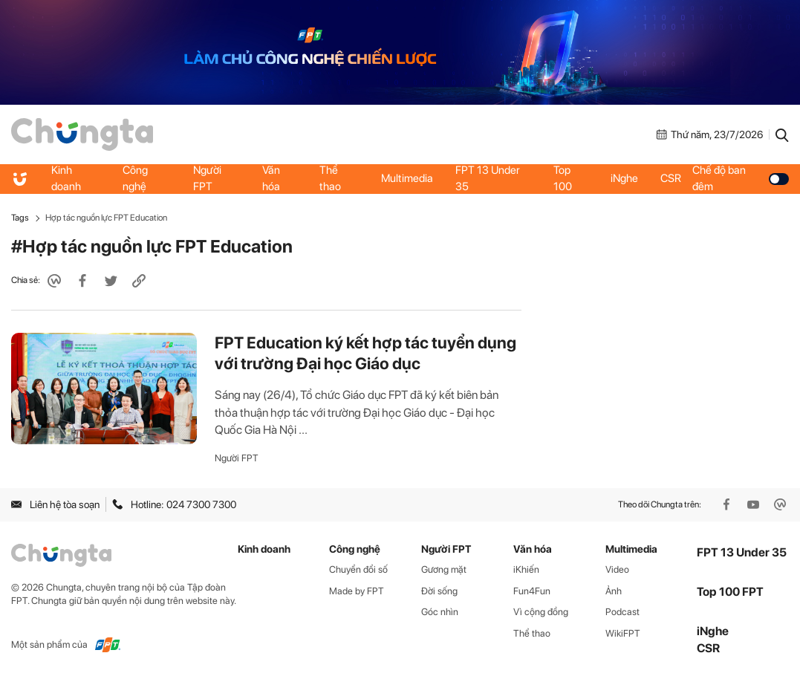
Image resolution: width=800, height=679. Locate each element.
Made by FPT (356, 591)
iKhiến (526, 569)
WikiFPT (622, 633)
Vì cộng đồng (540, 611)
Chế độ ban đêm (740, 178)
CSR (670, 178)
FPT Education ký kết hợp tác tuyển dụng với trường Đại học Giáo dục (365, 353)
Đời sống (439, 591)
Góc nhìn (439, 611)
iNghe (624, 178)
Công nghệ (135, 178)
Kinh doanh (66, 178)
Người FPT (207, 178)
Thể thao (330, 178)
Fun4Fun (531, 591)
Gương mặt (443, 569)
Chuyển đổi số (358, 569)
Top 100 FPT (730, 592)
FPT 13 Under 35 (487, 178)
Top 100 (562, 178)
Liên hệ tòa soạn (55, 504)
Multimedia (407, 178)
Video (617, 569)
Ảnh (613, 591)
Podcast (622, 611)
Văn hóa (271, 178)
